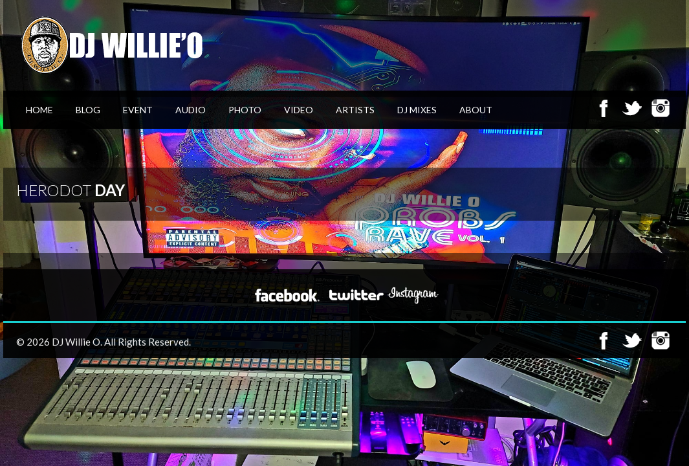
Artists (355, 109)
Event (138, 109)
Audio (190, 109)
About (475, 109)
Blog (88, 109)
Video (298, 109)
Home (39, 109)
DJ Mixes (417, 109)
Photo (244, 109)
